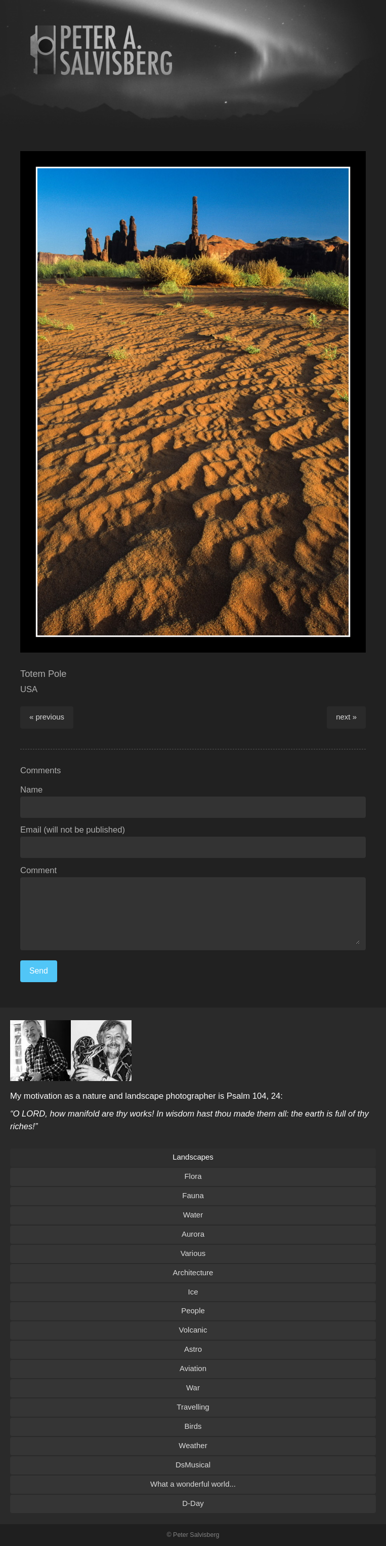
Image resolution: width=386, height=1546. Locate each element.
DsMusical (193, 1464)
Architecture (193, 1272)
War (193, 1387)
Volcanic (193, 1329)
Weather (193, 1445)
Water (193, 1214)
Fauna (192, 1195)
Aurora (193, 1234)
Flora (192, 1176)
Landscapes (193, 1157)
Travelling (193, 1407)
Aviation (193, 1368)
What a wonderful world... (193, 1484)
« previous (46, 716)
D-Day (192, 1503)
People (193, 1310)
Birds (192, 1426)
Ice (193, 1291)
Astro (193, 1349)
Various (193, 1253)
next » (346, 716)
